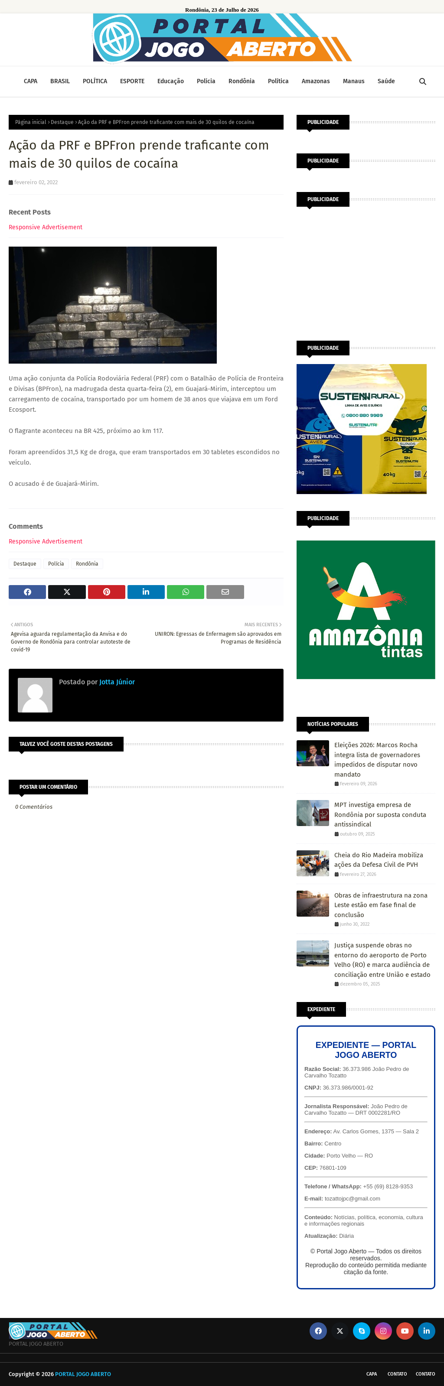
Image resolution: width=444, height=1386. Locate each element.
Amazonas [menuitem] (316, 81)
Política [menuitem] (278, 81)
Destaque (62, 122)
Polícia (56, 564)
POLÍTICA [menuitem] (95, 81)
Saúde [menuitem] (386, 81)
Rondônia (87, 564)
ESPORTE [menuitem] (132, 81)
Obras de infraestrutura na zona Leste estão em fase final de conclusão (381, 905)
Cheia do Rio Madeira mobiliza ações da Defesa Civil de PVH (378, 860)
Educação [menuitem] (170, 81)
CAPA (371, 1374)
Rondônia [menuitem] (242, 81)
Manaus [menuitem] (354, 81)
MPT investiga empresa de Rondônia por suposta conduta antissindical (380, 814)
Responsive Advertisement (45, 227)
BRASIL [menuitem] (60, 81)
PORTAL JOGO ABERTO (83, 1374)
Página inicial (30, 122)
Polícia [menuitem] (206, 81)
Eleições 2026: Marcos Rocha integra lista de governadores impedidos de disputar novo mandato (377, 759)
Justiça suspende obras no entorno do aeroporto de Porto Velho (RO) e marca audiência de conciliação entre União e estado (382, 960)
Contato (397, 1374)
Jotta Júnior (116, 682)
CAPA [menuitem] (30, 81)
